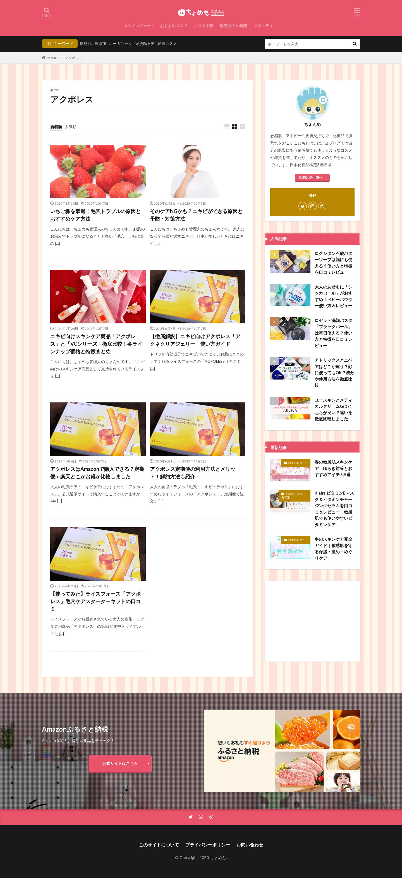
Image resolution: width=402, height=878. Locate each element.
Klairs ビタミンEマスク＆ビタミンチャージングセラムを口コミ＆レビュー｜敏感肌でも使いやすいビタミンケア (334, 508)
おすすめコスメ (173, 25)
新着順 (56, 126)
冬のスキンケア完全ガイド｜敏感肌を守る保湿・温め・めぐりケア (333, 548)
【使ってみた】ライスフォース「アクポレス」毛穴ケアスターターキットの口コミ (95, 601)
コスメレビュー (137, 25)
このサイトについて (159, 844)
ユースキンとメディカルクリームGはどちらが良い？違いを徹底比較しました (333, 409)
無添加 (100, 43)
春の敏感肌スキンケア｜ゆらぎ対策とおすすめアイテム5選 (333, 468)
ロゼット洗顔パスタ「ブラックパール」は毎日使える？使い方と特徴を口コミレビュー (333, 333)
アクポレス (73, 58)
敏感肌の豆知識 (233, 25)
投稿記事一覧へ (311, 177)
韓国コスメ (167, 43)
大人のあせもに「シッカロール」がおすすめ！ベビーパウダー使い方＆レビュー (333, 296)
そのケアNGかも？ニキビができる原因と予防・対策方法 (196, 215)
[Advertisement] (312, 621)
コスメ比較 (203, 25)
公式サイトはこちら (120, 763)
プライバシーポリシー (207, 844)
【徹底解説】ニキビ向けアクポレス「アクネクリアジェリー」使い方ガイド (195, 340)
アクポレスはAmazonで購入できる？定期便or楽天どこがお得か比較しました (97, 472)
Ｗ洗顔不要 (145, 43)
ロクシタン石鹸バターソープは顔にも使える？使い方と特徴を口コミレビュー (333, 263)
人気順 (70, 126)
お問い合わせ (249, 844)
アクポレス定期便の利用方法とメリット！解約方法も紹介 (192, 472)
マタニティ (263, 25)
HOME (52, 58)
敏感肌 (86, 43)
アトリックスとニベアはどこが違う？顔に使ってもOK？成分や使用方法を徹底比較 (334, 372)
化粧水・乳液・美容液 (293, 495)
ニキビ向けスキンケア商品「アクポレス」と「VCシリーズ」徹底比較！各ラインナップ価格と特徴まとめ (96, 343)
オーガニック (120, 43)
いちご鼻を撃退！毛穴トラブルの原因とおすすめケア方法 (95, 215)
